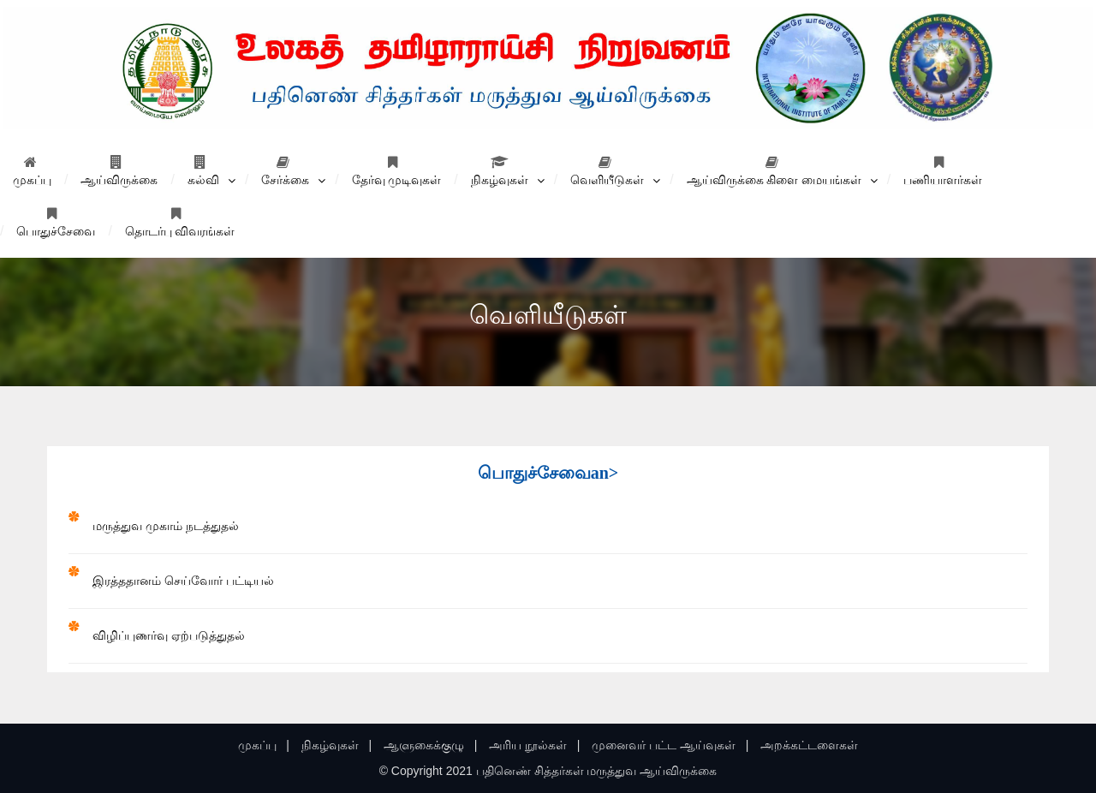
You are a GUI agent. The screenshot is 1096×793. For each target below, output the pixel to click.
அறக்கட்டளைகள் (809, 745)
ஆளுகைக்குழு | (430, 745)
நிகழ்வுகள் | (336, 745)
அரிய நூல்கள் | (534, 745)
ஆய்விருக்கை (119, 171)
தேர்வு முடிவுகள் (397, 171)
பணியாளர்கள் (942, 171)
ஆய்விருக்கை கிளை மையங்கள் (774, 171)
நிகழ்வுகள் (499, 171)
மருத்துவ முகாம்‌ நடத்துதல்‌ (165, 526)
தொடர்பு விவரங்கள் (180, 222)
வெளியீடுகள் (607, 171)
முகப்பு (32, 171)
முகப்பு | (263, 745)
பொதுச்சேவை (55, 222)
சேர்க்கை (285, 171)
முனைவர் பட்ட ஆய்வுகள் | (670, 745)
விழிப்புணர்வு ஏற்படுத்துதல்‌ (168, 635)
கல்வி (203, 171)
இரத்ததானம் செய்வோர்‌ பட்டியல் (183, 580)
